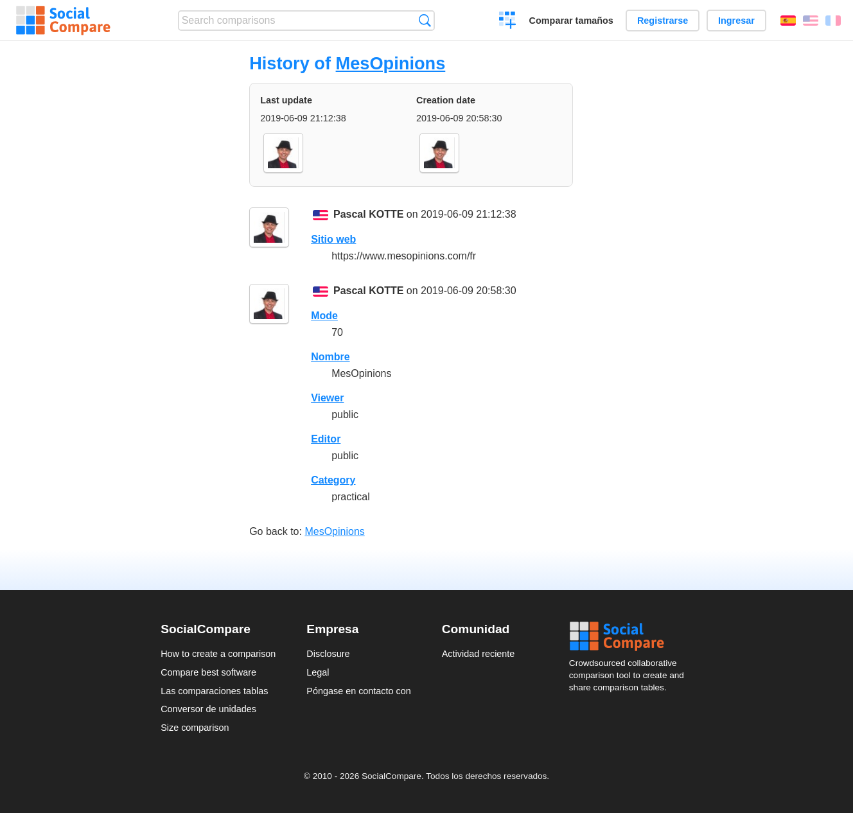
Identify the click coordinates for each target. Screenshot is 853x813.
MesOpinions (391, 63)
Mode (324, 315)
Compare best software (208, 672)
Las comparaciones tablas (214, 691)
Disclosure (327, 654)
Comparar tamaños (571, 20)
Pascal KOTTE (368, 214)
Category (333, 480)
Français (833, 20)
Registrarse (662, 20)
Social (630, 636)
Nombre (330, 356)
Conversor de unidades (208, 709)
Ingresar (736, 20)
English (810, 20)
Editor (325, 438)
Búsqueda (425, 20)
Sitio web (333, 239)
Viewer (327, 397)
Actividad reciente (478, 654)
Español (788, 20)
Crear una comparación (507, 22)
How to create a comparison (218, 654)
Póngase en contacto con (358, 691)
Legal (317, 672)
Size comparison (195, 727)
